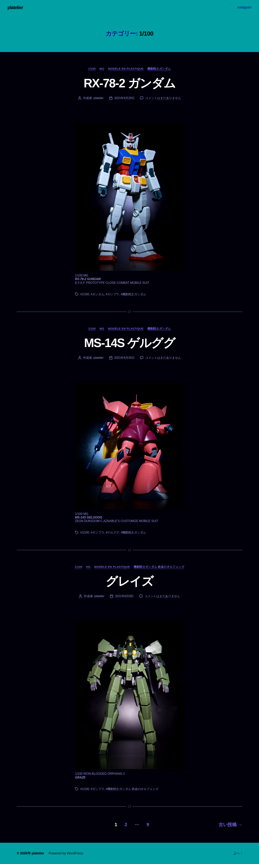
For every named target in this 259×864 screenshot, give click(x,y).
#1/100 (84, 294)
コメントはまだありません (163, 98)
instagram (244, 7)
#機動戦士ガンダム (133, 294)
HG (88, 566)
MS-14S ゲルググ (129, 343)
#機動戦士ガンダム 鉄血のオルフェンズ (132, 789)
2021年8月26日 (124, 357)
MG (101, 68)
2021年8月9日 (124, 596)
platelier (15, 7)
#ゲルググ (112, 532)
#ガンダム (97, 294)
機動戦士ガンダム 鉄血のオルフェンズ (159, 566)
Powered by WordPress (66, 853)
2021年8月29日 (124, 98)
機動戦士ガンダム (159, 68)
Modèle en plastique (126, 68)
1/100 (92, 68)
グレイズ (129, 581)
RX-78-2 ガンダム (129, 83)
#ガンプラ (112, 294)
